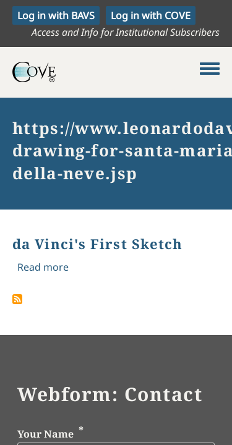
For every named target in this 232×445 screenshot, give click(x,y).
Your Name (45, 434)
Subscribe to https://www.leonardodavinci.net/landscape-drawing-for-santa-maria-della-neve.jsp (17, 299)
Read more (43, 267)
